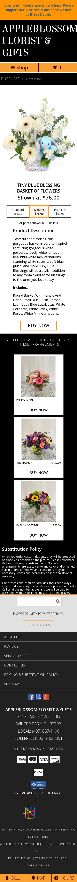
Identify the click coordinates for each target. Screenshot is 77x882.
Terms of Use (38, 865)
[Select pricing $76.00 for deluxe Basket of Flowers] (39, 212)
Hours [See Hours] (64, 878)
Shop (19, 67)
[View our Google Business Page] (38, 698)
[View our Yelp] (46, 698)
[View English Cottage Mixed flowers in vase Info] (38, 502)
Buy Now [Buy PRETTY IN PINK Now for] (38, 410)
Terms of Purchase (50, 858)
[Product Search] (39, 601)
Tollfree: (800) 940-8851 (38, 738)
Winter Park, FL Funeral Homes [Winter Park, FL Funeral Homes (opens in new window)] (27, 829)
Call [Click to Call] (13, 878)
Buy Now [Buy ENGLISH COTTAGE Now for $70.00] (38, 535)
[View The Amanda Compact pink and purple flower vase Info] (38, 439)
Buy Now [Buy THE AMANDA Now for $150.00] (38, 472)
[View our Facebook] (31, 698)
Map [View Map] (38, 878)
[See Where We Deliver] (38, 625)
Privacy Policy (20, 858)
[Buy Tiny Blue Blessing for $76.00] (38, 325)
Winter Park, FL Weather (19, 844)
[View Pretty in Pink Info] (38, 376)
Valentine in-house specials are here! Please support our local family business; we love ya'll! (38, 10)
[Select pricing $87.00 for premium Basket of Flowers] (60, 212)
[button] (38, 785)
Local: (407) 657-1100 (38, 731)
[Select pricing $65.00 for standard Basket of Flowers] (18, 212)
